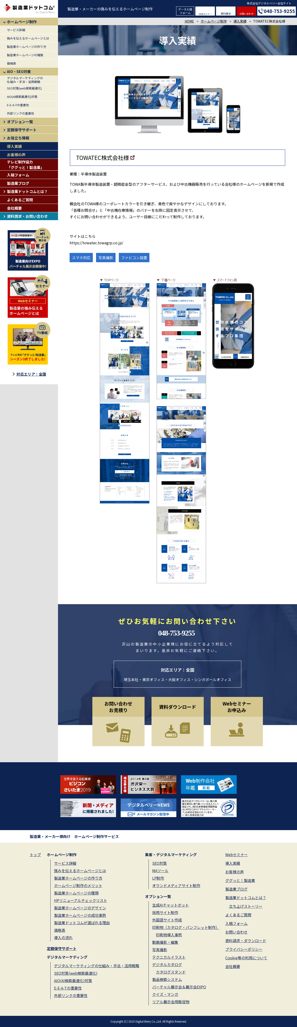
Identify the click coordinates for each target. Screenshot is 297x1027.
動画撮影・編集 (165, 942)
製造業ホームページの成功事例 (80, 915)
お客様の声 (16, 154)
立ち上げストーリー (245, 906)
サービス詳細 (16, 30)
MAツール (160, 870)
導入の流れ (63, 937)
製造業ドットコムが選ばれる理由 (82, 922)
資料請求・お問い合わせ (27, 216)
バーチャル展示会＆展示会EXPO (179, 987)
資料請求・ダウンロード (245, 940)
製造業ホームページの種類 (25, 55)
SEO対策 (159, 863)
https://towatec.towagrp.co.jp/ (96, 242)
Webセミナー (236, 854)
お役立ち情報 (18, 138)
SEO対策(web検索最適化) (24, 88)
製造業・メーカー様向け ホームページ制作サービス (74, 836)
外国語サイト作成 (167, 920)
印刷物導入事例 (169, 935)
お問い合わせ (246, 13)
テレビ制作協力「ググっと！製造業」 (25, 164)
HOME (189, 21)
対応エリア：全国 (31, 374)
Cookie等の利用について (246, 958)
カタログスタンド (171, 972)
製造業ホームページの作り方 (26, 46)
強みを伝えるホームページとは (28, 38)
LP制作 (158, 878)
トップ (35, 854)
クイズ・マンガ (165, 994)
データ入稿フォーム (185, 10)
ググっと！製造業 (240, 880)
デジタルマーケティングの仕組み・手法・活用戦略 (25, 80)
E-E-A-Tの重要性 (18, 105)
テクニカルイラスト (169, 957)
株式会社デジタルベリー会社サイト (269, 3)
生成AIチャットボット (170, 905)
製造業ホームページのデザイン (80, 908)
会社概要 (14, 208)
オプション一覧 (20, 121)
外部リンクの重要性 (20, 113)
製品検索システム (167, 979)
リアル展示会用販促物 (170, 1001)
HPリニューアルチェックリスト (80, 900)
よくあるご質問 (20, 199)
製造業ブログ (18, 183)
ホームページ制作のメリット (78, 885)
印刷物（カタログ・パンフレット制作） (185, 927)
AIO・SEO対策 (19, 71)
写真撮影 (159, 949)
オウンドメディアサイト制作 (176, 885)
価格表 (11, 63)
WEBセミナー (205, 14)
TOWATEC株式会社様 (102, 157)
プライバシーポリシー (243, 949)
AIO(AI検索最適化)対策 (22, 96)
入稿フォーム (18, 175)
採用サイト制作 (165, 912)
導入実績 (14, 146)
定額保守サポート (22, 130)
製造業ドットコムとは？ (27, 191)
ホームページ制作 (22, 21)
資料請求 (226, 13)
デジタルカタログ (167, 964)
